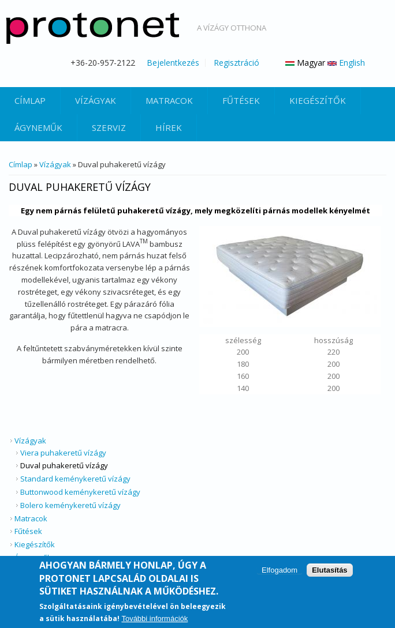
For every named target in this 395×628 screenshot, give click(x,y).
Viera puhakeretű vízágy (63, 453)
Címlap (30, 100)
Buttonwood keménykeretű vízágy (80, 492)
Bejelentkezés (173, 63)
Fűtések (241, 100)
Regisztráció (236, 63)
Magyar (305, 62)
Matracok (169, 100)
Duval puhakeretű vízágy (64, 465)
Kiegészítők (317, 100)
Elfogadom (279, 573)
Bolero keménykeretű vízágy (70, 505)
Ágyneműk (38, 127)
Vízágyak (95, 100)
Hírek (168, 127)
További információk (154, 621)
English (346, 62)
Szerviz (109, 127)
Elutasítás (329, 573)
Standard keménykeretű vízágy (75, 478)
